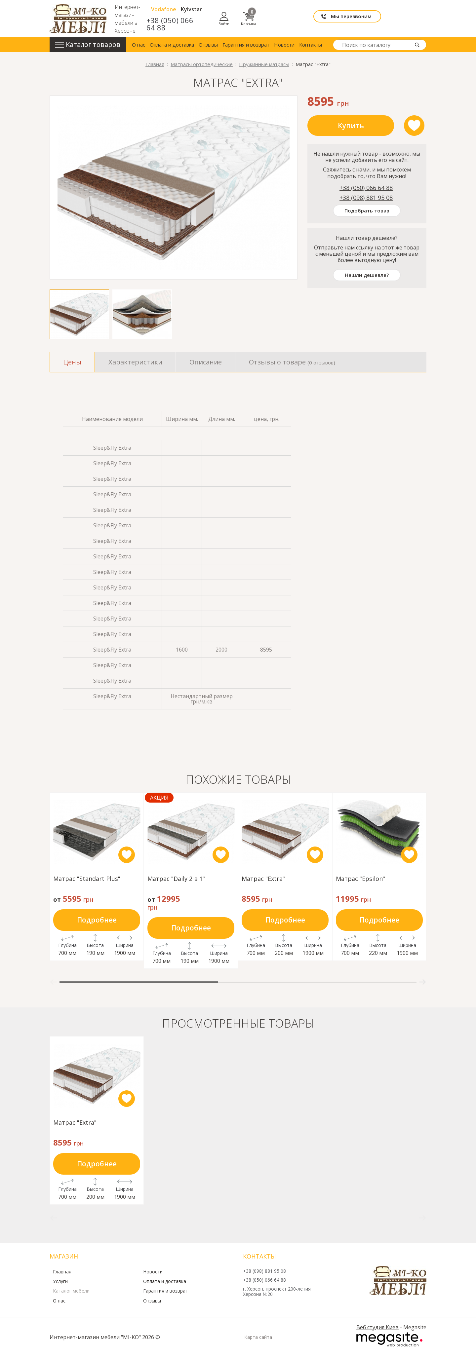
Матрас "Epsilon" (360, 879)
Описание (205, 362)
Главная (62, 1271)
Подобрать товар (366, 210)
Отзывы (208, 44)
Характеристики (135, 362)
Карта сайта (258, 1337)
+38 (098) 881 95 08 (366, 198)
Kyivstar (277, 13)
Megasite (389, 1340)
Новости (284, 44)
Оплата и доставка (172, 44)
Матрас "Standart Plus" (86, 879)
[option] (173, 187)
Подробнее (97, 919)
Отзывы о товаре (292, 362)
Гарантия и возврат (245, 44)
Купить (351, 125)
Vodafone (249, 13)
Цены (72, 362)
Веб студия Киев (377, 1327)
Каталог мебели (71, 1291)
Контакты (310, 44)
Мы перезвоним (342, 18)
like (414, 125)
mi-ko (78, 18)
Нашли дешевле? (367, 275)
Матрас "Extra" (263, 879)
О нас (138, 44)
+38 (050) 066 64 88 (254, 24)
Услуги (60, 1281)
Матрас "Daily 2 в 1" (176, 879)
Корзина (418, 18)
